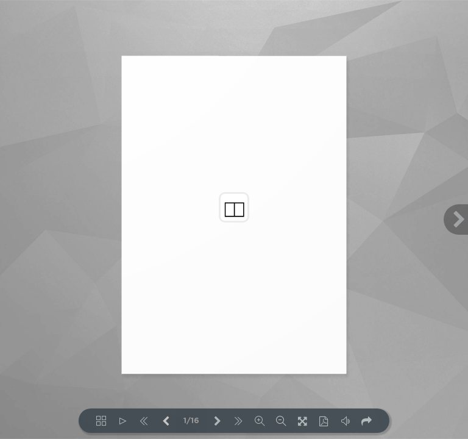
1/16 (191, 421)
